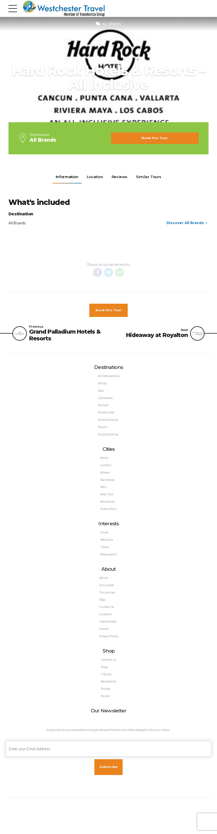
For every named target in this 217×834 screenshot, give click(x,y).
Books (105, 711)
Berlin (104, 462)
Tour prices (107, 603)
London (106, 470)
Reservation (108, 563)
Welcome (106, 548)
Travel (104, 555)
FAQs (102, 610)
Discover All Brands (185, 223)
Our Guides (107, 595)
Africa (101, 384)
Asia (100, 392)
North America (107, 423)
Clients (104, 641)
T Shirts (106, 688)
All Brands (112, 24)
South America (108, 438)
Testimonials (108, 633)
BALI (103, 493)
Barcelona (107, 485)
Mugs (104, 680)
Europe (102, 408)
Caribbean (105, 400)
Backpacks (108, 696)
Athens (105, 478)
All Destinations (108, 377)
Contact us (107, 618)
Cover (104, 540)
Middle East (105, 415)
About (103, 587)
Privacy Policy (108, 649)
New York (106, 501)
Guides (106, 703)
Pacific (102, 431)
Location (105, 626)
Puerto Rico (108, 516)
